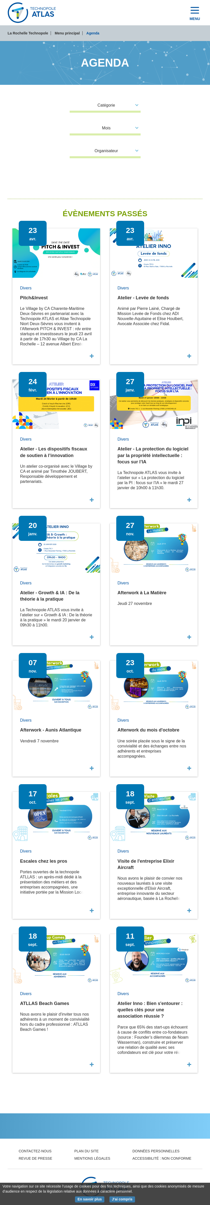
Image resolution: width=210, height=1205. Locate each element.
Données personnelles (156, 1151)
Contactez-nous (35, 1151)
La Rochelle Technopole (28, 33)
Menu (194, 19)
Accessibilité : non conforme (162, 1158)
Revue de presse (35, 1158)
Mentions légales (92, 1158)
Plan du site (86, 1151)
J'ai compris (123, 1199)
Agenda (92, 33)
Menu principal (67, 33)
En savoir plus (91, 1199)
